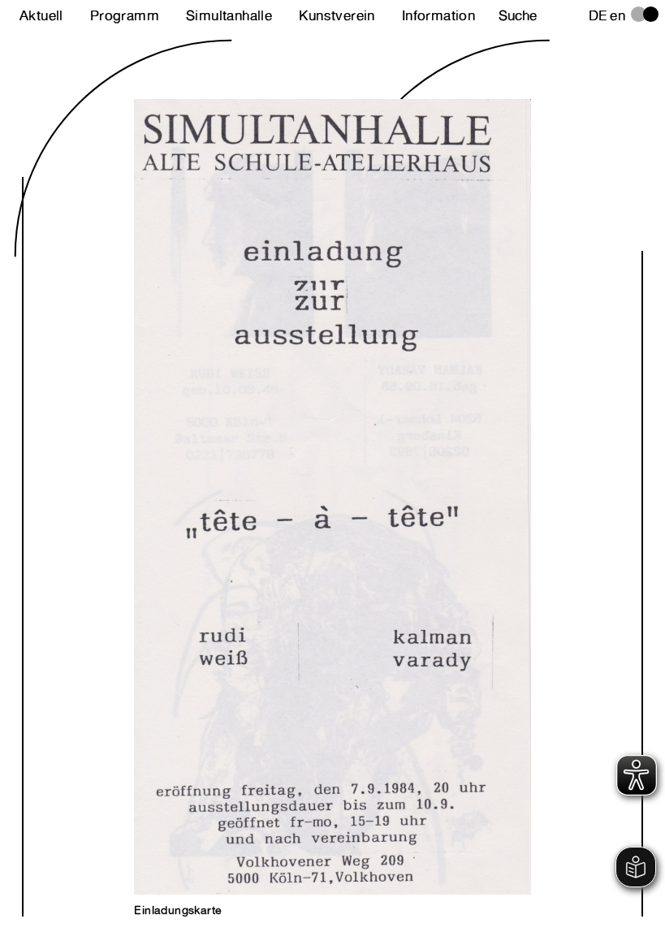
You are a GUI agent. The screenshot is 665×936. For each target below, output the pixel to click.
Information (438, 15)
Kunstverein (336, 15)
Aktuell (41, 15)
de (598, 15)
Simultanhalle (229, 15)
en (617, 15)
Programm (124, 15)
